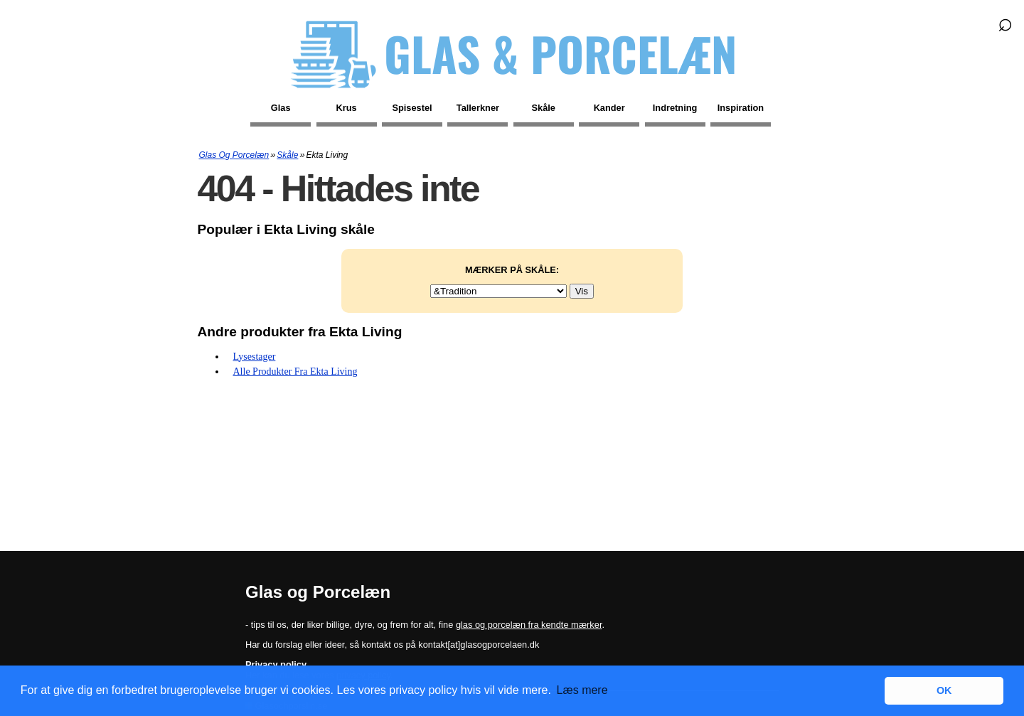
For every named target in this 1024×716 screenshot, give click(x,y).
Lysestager (254, 356)
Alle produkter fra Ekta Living (295, 371)
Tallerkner (478, 107)
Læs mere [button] (582, 690)
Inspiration (741, 107)
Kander (609, 107)
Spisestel (412, 107)
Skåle (543, 107)
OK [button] (944, 690)
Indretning (675, 107)
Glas (281, 107)
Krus (346, 107)
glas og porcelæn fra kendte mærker (529, 624)
